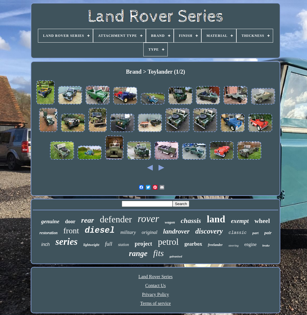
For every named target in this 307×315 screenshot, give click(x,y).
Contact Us (155, 285)
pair (267, 232)
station (123, 245)
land (216, 219)
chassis (191, 220)
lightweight (91, 245)
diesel (100, 230)
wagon (170, 222)
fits (158, 253)
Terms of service (155, 303)
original (149, 232)
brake (266, 245)
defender (116, 219)
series (66, 241)
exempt (240, 220)
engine (250, 244)
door (70, 221)
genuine (50, 221)
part (255, 233)
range (138, 253)
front (71, 230)
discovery (209, 231)
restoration (48, 233)
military (128, 232)
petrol (168, 242)
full (108, 244)
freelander (215, 245)
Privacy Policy (155, 294)
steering (233, 245)
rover (148, 218)
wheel (262, 220)
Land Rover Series (155, 276)
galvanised (175, 256)
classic (238, 232)
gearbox (193, 244)
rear (87, 220)
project (143, 243)
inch (45, 244)
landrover (176, 231)
